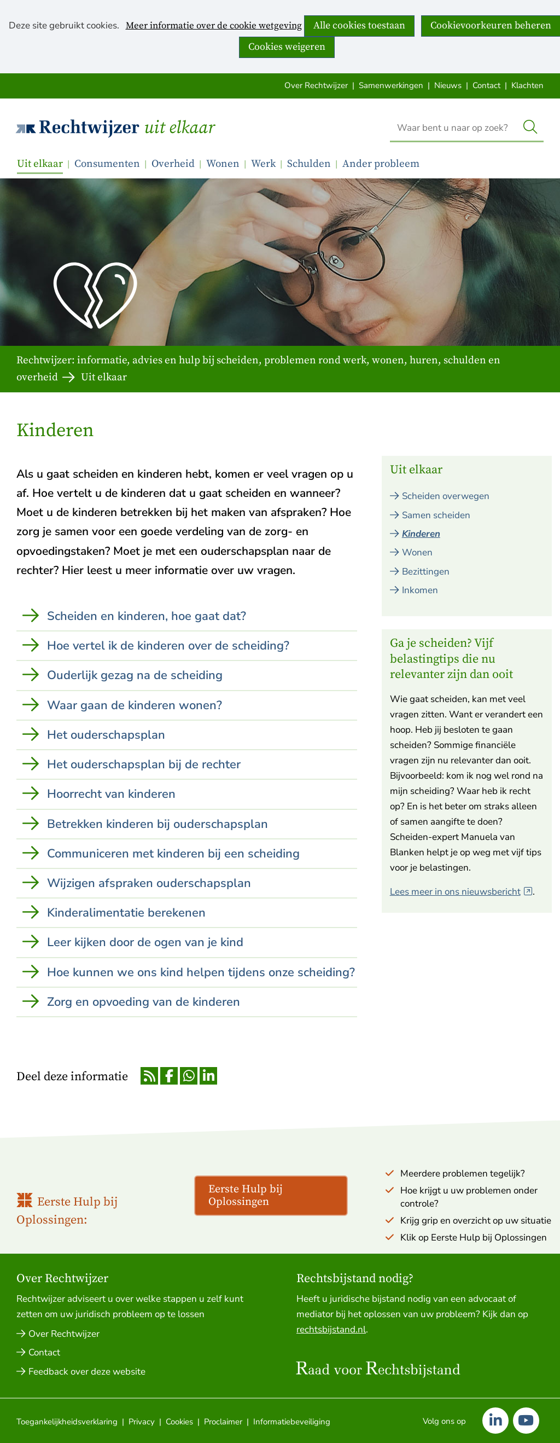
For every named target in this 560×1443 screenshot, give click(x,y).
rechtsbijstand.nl (331, 1329)
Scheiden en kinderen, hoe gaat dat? (146, 616)
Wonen (223, 164)
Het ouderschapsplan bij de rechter (144, 764)
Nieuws (448, 85)
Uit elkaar (179, 128)
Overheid (173, 164)
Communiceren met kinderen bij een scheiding (173, 853)
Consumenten (107, 164)
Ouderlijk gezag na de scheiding (135, 675)
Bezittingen (426, 571)
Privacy (142, 1421)
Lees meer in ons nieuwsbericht (461, 891)
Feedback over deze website (86, 1371)
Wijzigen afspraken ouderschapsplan (149, 883)
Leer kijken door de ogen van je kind (145, 942)
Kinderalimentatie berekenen (126, 913)
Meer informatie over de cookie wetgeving (214, 26)
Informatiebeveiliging (291, 1421)
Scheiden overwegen (445, 496)
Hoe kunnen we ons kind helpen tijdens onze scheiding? (201, 972)
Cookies (179, 1421)
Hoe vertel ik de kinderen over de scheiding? (168, 646)
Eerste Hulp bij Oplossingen (245, 1196)
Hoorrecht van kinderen (111, 794)
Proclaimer (223, 1421)
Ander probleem (380, 164)
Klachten (527, 85)
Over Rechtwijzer (316, 85)
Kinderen (421, 534)
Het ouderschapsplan (106, 735)
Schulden (309, 164)
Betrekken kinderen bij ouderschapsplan (157, 824)
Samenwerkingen (391, 85)
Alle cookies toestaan (359, 25)
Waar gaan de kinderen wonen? (134, 705)
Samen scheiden (436, 515)
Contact (486, 85)
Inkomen (420, 590)
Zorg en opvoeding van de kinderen (143, 1002)
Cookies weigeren (286, 46)
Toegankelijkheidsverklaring (67, 1421)
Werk (263, 164)
